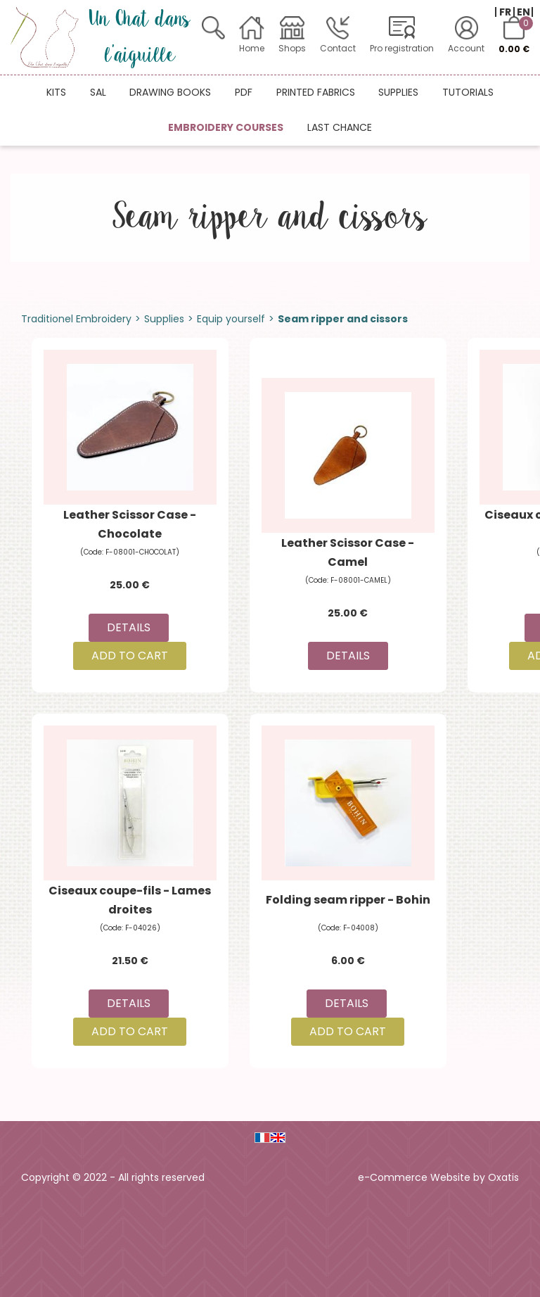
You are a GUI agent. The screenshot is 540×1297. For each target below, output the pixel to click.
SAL (98, 92)
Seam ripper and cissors (343, 319)
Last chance (339, 127)
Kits (56, 92)
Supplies (398, 92)
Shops (292, 48)
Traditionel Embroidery (76, 319)
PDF (243, 92)
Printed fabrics (315, 92)
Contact (338, 48)
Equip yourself (231, 319)
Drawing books (170, 92)
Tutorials (468, 92)
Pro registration (402, 48)
